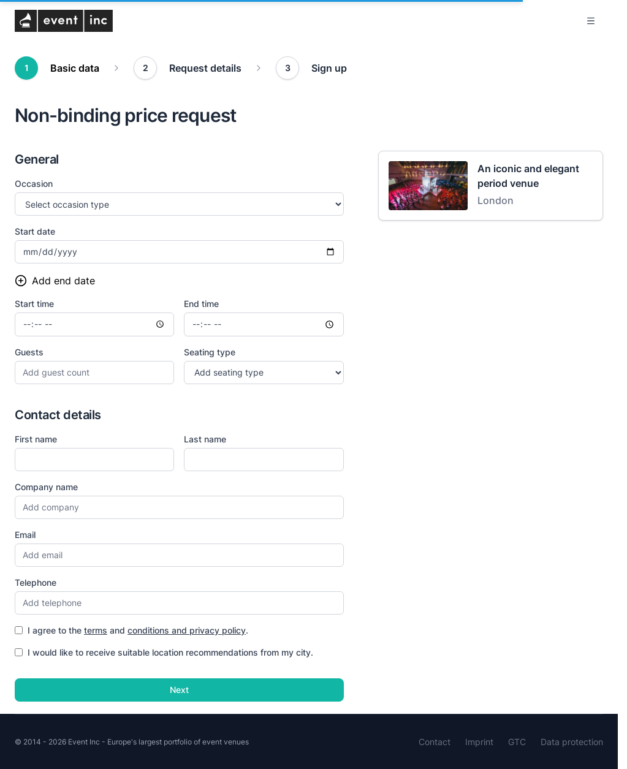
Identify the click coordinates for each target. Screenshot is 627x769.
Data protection (572, 742)
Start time (34, 303)
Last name (205, 439)
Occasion (34, 183)
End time (201, 303)
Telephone (35, 582)
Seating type (209, 352)
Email (25, 534)
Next (179, 689)
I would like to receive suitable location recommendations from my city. (164, 652)
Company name (46, 487)
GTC (517, 742)
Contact (434, 742)
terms (95, 630)
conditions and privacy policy (186, 630)
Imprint (479, 742)
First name (36, 439)
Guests (29, 352)
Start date (35, 231)
